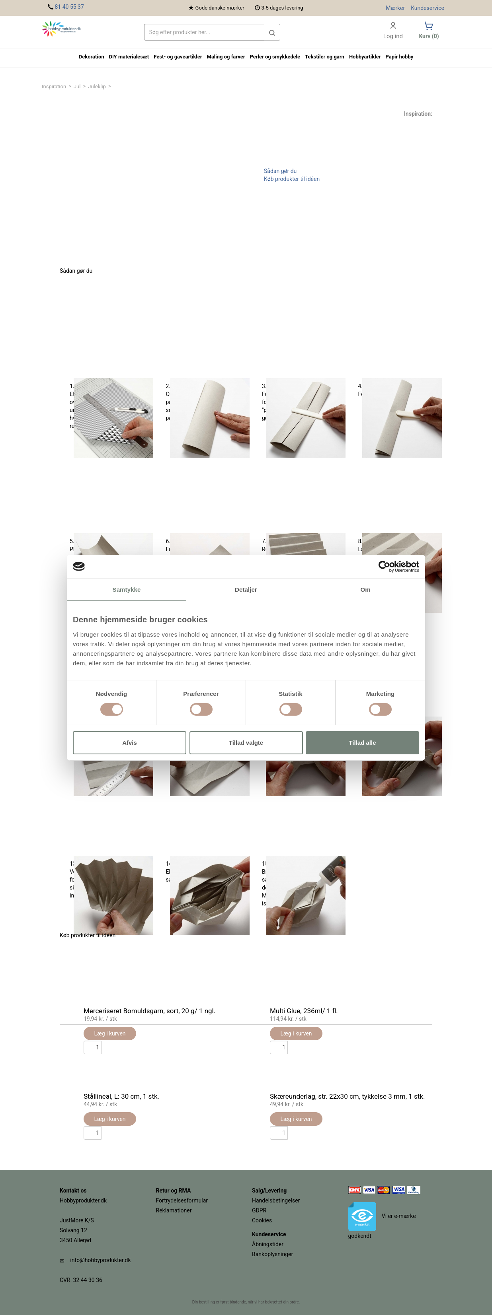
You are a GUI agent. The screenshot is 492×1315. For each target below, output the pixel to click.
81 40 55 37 (69, 7)
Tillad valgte (246, 742)
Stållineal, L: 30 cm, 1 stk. (121, 1096)
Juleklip (97, 86)
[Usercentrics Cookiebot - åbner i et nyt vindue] (384, 566)
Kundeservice (427, 8)
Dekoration (91, 57)
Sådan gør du (280, 171)
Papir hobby (399, 57)
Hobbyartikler (365, 57)
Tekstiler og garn (324, 57)
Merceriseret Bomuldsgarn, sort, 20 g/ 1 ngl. (149, 1011)
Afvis (129, 742)
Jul (77, 86)
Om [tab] (365, 589)
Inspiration (54, 86)
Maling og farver (226, 57)
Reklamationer (174, 1210)
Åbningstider (267, 1244)
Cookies (262, 1220)
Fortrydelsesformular (182, 1200)
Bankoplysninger (272, 1254)
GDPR (259, 1210)
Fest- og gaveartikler (178, 57)
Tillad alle (362, 742)
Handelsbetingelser (276, 1200)
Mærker (395, 8)
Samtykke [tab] (127, 589)
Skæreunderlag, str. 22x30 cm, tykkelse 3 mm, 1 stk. (347, 1096)
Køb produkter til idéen (292, 179)
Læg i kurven (109, 1119)
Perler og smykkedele (275, 57)
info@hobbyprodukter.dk (100, 1260)
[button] (272, 32)
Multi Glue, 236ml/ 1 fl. (304, 1011)
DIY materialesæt (129, 57)
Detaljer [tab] (246, 589)
